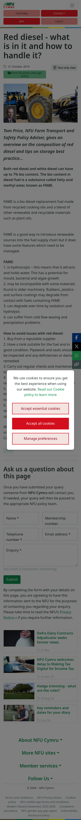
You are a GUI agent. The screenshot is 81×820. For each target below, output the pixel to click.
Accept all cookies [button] (40, 423)
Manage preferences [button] (40, 438)
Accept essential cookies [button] (40, 408)
